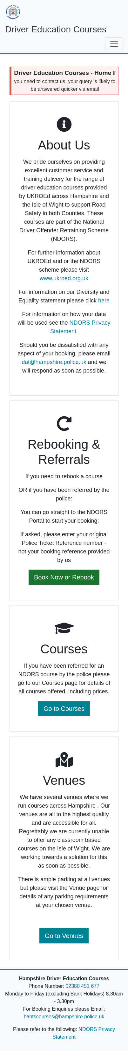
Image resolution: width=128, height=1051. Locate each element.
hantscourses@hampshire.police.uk (64, 1016)
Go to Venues (64, 935)
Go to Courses (64, 708)
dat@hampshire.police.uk (54, 362)
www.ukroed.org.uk (64, 278)
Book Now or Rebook (64, 577)
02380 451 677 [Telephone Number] (82, 986)
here (104, 300)
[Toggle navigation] (114, 43)
